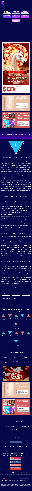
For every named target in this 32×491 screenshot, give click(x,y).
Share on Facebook (16, 442)
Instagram (16, 458)
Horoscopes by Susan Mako (23, 433)
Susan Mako (16, 429)
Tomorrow (16, 294)
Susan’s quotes (16, 421)
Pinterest (16, 465)
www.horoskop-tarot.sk (24, 478)
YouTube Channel (16, 468)
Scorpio (16, 303)
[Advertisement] (16, 33)
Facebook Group (15, 461)
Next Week (6, 298)
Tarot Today (26, 298)
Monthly (16, 298)
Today (7, 294)
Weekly (26, 294)
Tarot (26, 362)
